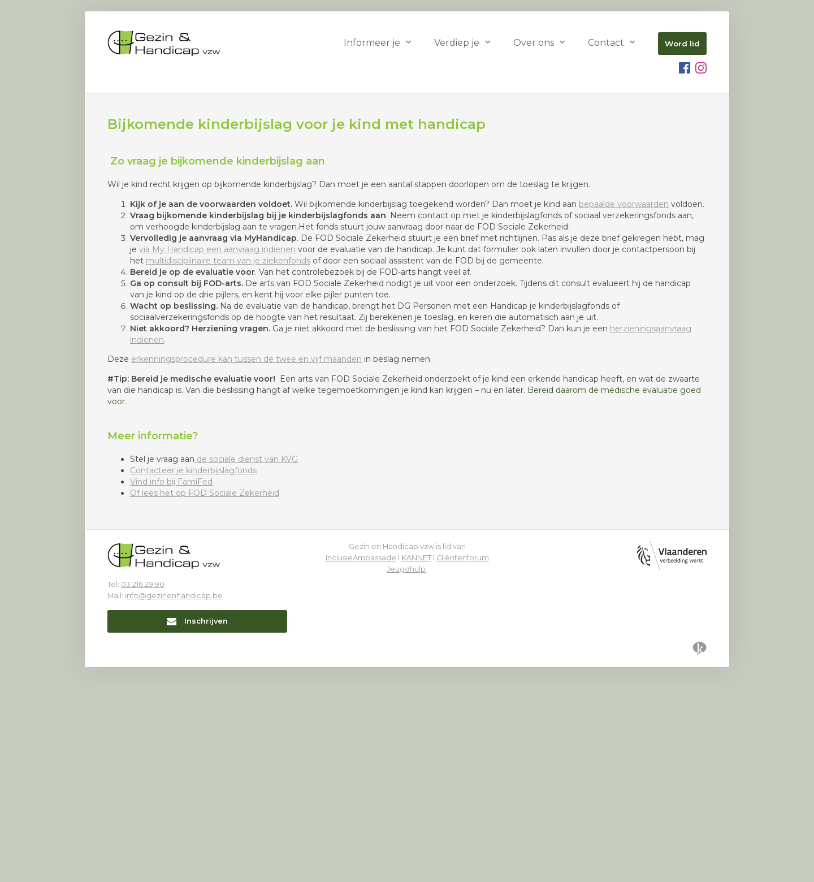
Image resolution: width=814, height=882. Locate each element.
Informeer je (372, 42)
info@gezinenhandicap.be (174, 810)
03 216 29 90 (142, 799)
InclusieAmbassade (361, 772)
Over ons (533, 42)
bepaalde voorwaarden (624, 419)
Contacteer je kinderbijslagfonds (193, 685)
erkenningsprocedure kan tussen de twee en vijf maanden (246, 574)
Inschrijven (197, 836)
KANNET (416, 772)
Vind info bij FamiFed (171, 696)
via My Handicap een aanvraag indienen (217, 464)
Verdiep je (456, 42)
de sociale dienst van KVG (246, 674)
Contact (606, 42)
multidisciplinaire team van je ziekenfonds (228, 475)
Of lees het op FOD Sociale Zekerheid (204, 708)
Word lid (682, 43)
